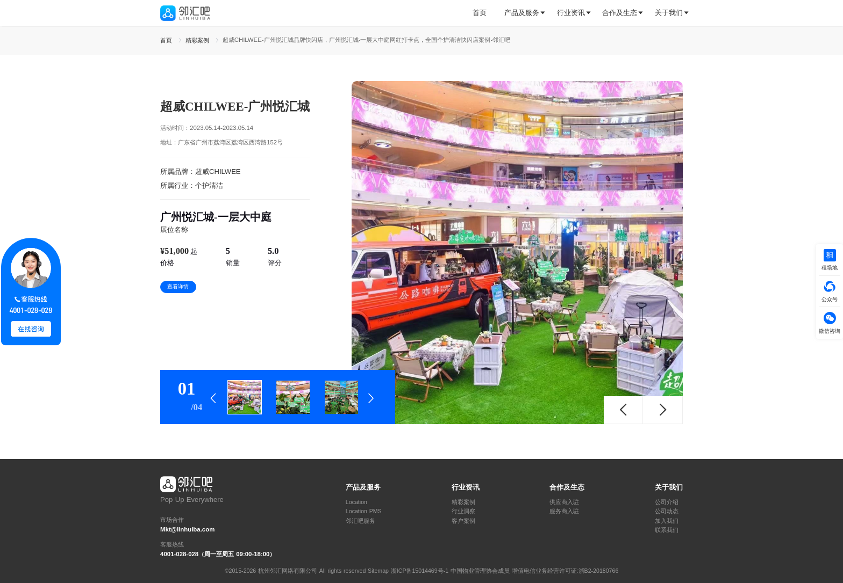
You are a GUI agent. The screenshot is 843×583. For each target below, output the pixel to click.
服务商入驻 (564, 511)
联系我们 (666, 530)
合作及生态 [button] (619, 13)
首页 (480, 13)
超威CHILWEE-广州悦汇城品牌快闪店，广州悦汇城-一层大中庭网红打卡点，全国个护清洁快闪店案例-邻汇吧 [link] (367, 40)
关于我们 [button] (669, 13)
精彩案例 (463, 502)
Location (356, 502)
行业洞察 (463, 511)
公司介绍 (666, 502)
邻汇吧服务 (360, 521)
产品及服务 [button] (521, 13)
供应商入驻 (564, 502)
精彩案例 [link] (198, 40)
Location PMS (364, 511)
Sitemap (378, 570)
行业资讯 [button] (571, 13)
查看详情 (178, 286)
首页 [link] (167, 40)
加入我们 (666, 521)
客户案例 (463, 521)
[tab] (484, 13)
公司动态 (666, 511)
